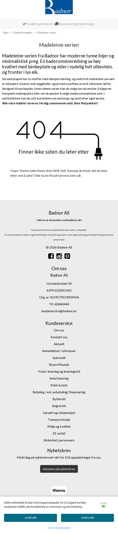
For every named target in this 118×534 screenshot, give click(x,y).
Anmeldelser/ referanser (59, 351)
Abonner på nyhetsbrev (59, 469)
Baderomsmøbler (21, 33)
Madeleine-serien (45, 33)
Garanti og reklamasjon (59, 413)
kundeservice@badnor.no (59, 311)
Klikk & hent (59, 385)
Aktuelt (59, 344)
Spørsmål (59, 358)
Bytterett (59, 399)
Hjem (6, 32)
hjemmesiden (67, 175)
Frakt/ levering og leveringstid (59, 371)
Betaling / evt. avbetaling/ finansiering (59, 392)
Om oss (59, 330)
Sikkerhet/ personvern (59, 440)
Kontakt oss (59, 337)
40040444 (62, 304)
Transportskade (59, 419)
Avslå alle (30, 517)
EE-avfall (59, 433)
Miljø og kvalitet (59, 426)
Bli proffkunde (59, 364)
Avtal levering (59, 378)
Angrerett (59, 406)
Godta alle (87, 517)
